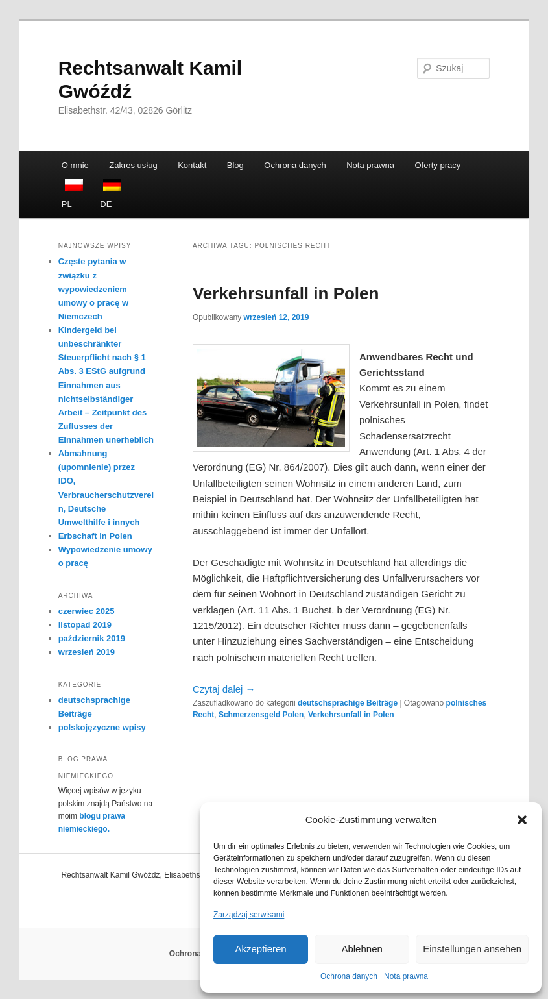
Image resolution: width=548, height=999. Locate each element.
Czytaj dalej (224, 689)
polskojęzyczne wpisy (102, 727)
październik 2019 (91, 638)
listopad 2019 (85, 625)
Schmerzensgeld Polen (261, 714)
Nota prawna (406, 976)
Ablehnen (361, 948)
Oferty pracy (437, 165)
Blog (235, 165)
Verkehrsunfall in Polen (286, 293)
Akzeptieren (260, 948)
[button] (522, 819)
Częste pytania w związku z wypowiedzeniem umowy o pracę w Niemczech (93, 288)
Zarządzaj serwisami (248, 914)
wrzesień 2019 (86, 652)
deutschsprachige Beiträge (348, 703)
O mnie (75, 165)
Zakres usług (133, 165)
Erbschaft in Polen (95, 536)
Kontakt (192, 165)
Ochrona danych (348, 976)
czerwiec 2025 (86, 611)
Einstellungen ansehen (472, 948)
